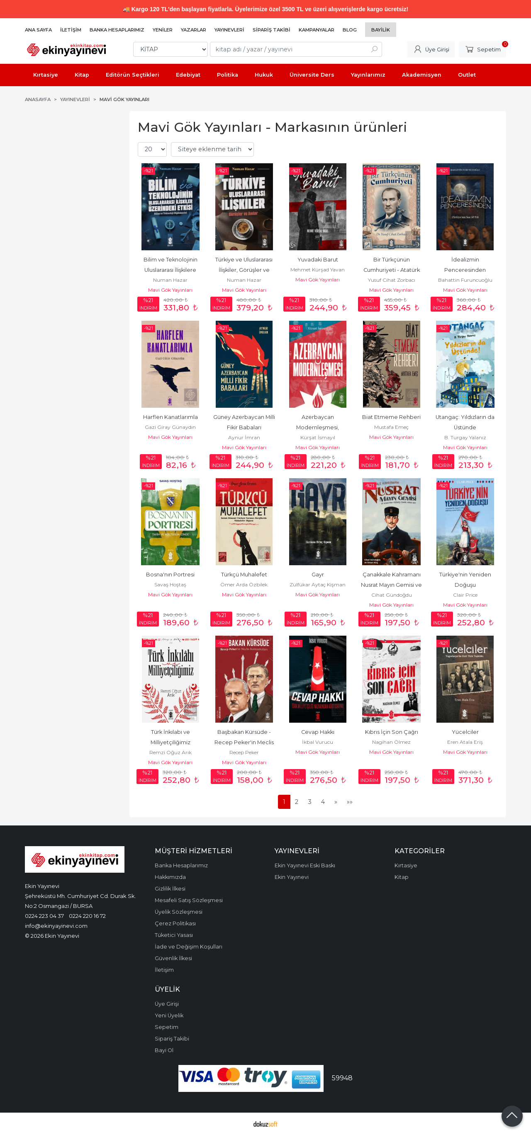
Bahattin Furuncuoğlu (465, 280)
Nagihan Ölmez (391, 742)
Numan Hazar (170, 280)
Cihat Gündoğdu (391, 595)
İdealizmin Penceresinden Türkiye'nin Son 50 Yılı (465, 270)
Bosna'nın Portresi (170, 574)
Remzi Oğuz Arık (170, 752)
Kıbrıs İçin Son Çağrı (391, 732)
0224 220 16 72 (87, 915)
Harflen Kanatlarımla (170, 417)
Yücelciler (465, 732)
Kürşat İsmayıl (317, 437)
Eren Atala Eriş (465, 742)
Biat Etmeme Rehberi (391, 417)
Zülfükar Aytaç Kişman (318, 584)
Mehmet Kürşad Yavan (317, 269)
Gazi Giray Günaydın (170, 427)
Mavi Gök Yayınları (170, 290)
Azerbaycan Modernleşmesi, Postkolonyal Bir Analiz (317, 427)
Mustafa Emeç (391, 427)
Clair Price (465, 595)
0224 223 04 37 (44, 915)
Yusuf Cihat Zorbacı (391, 280)
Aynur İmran (244, 437)
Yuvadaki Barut (317, 260)
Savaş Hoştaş (170, 584)
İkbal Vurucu (317, 742)
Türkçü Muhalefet (244, 574)
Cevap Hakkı (317, 732)
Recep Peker (244, 752)
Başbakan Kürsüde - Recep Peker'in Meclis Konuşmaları (244, 742)
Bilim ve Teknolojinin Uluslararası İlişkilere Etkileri (171, 270)
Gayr (318, 574)
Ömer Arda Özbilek (244, 584)
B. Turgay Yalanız (465, 437)
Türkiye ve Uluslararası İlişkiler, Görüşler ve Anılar (244, 270)
